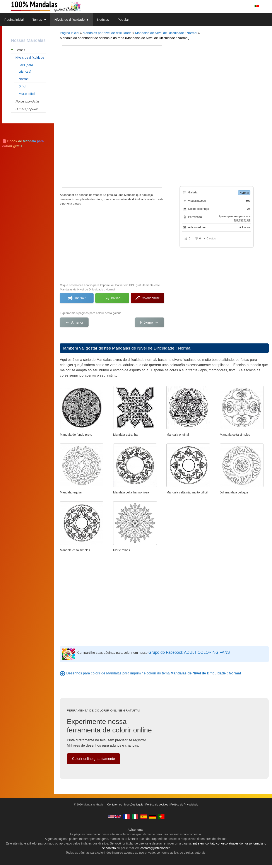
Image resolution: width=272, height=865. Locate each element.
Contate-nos (114, 804)
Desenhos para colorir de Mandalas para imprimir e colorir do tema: (153, 673)
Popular (123, 19)
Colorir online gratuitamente (93, 759)
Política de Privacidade (184, 804)
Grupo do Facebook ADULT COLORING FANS (189, 652)
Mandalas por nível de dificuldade (107, 33)
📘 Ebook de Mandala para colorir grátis (23, 143)
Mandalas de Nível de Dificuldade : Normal (166, 33)
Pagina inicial (14, 19)
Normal (244, 192)
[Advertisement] (112, 243)
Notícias (103, 19)
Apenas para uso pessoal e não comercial (234, 218)
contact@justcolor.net (155, 848)
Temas (41, 19)
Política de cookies (156, 804)
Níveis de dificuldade (74, 19)
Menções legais (133, 804)
